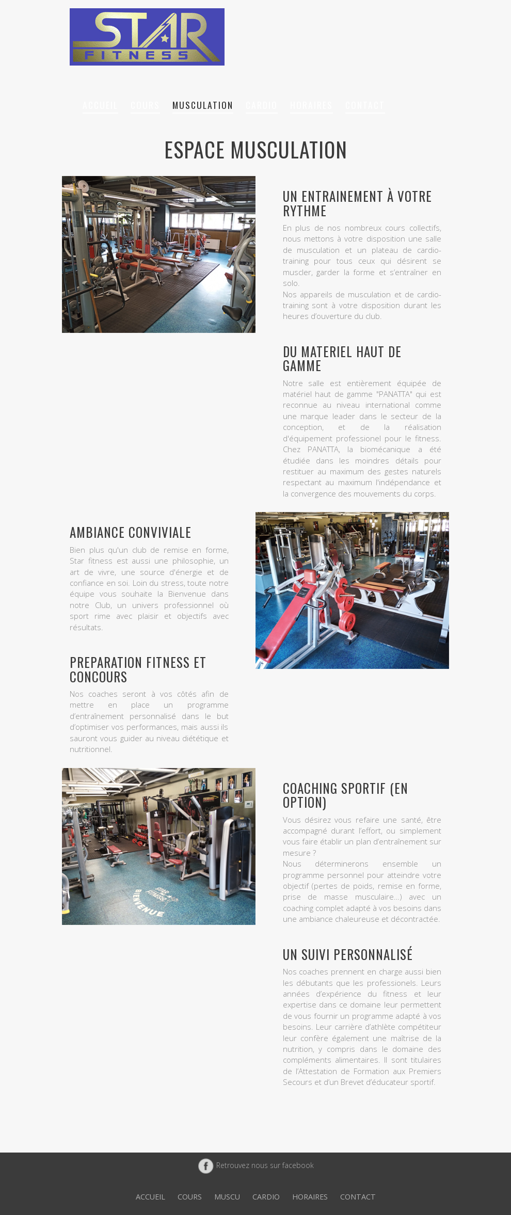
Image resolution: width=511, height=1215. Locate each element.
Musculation (202, 104)
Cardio (262, 104)
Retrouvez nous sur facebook (256, 1165)
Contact (365, 104)
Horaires (311, 104)
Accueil (100, 104)
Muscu (227, 1197)
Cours (145, 104)
